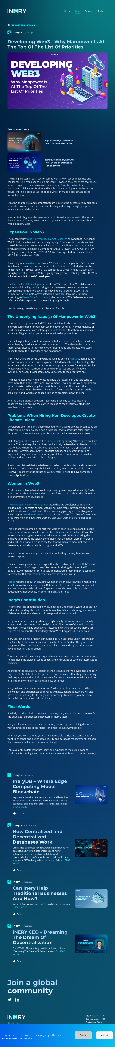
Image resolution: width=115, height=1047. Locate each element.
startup (15, 206)
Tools (100, 11)
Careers (89, 11)
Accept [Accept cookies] (104, 1035)
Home (67, 11)
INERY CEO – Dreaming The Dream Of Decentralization (40, 937)
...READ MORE (20, 806)
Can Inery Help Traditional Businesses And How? (40, 893)
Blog (77, 11)
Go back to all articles (23, 24)
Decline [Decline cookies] (83, 1035)
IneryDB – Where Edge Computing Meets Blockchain (40, 786)
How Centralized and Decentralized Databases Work (38, 837)
